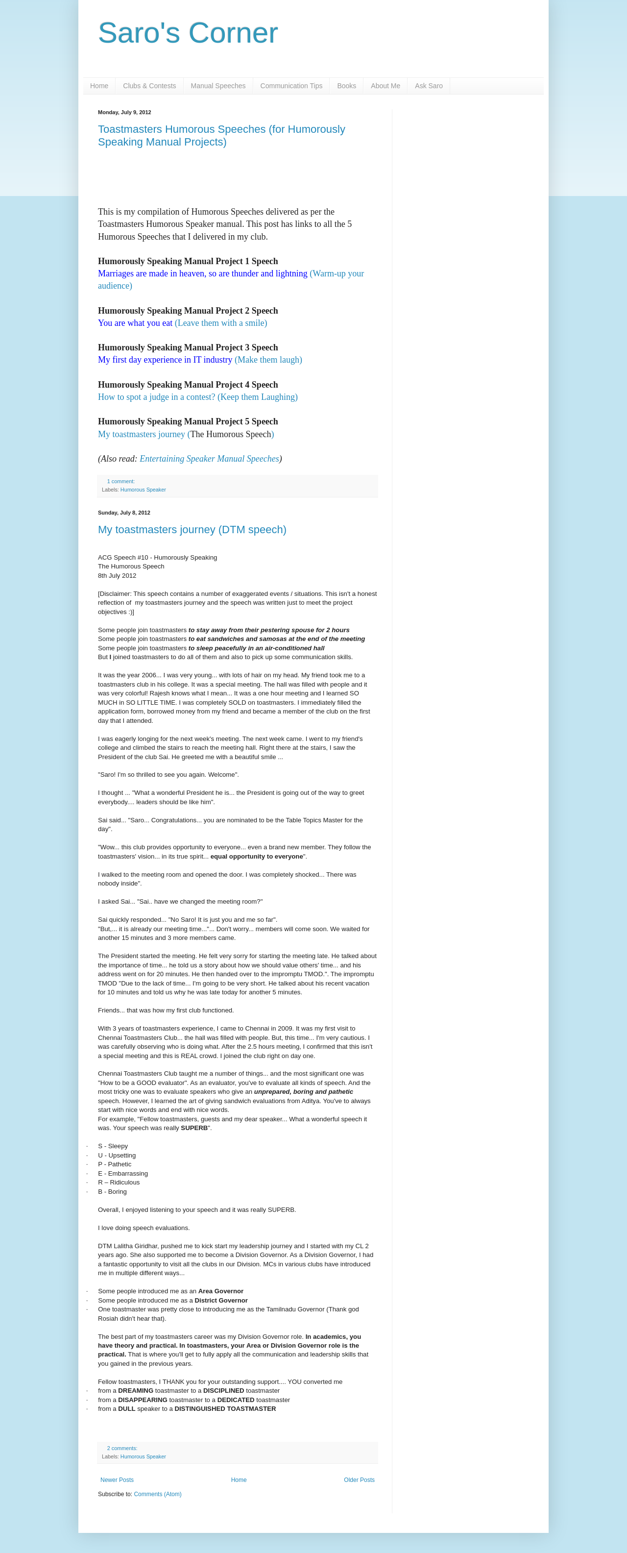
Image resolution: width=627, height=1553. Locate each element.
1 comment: (121, 481)
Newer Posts (117, 1480)
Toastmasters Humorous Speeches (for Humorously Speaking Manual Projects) (221, 135)
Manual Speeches (218, 86)
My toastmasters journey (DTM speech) (192, 529)
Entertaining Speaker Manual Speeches (209, 459)
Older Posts (359, 1480)
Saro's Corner (188, 32)
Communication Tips (292, 86)
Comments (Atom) (157, 1494)
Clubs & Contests (149, 86)
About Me (385, 86)
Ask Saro (429, 86)
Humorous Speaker (143, 490)
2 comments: (123, 1448)
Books (346, 86)
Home (99, 86)
